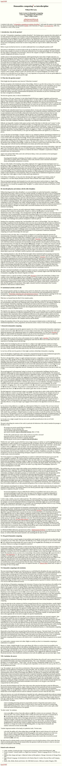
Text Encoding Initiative (22, 519)
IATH (26, 26)
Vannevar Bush (44, 563)
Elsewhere (38, 239)
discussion (33, 275)
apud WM (3, 1)
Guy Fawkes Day (48, 26)
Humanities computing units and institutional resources (23, 293)
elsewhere (42, 257)
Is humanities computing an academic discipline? (27, 24)
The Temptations (10, 554)
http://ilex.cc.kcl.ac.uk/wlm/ (31, 20)
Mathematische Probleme (38, 529)
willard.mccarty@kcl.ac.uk (31, 19)
